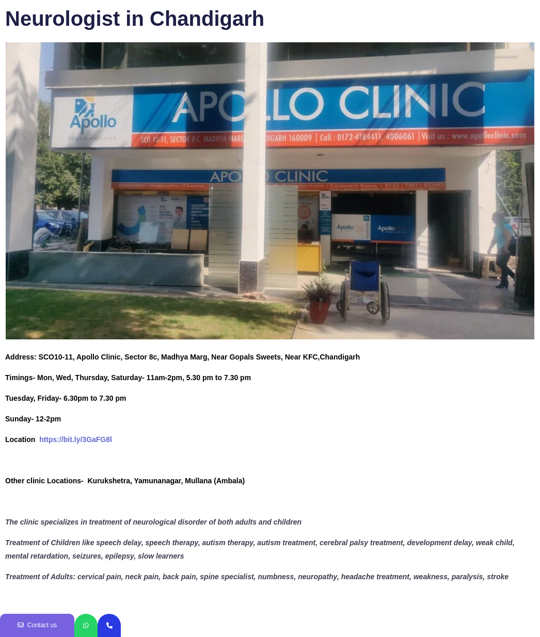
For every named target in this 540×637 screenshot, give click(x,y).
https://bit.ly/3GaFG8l (75, 439)
